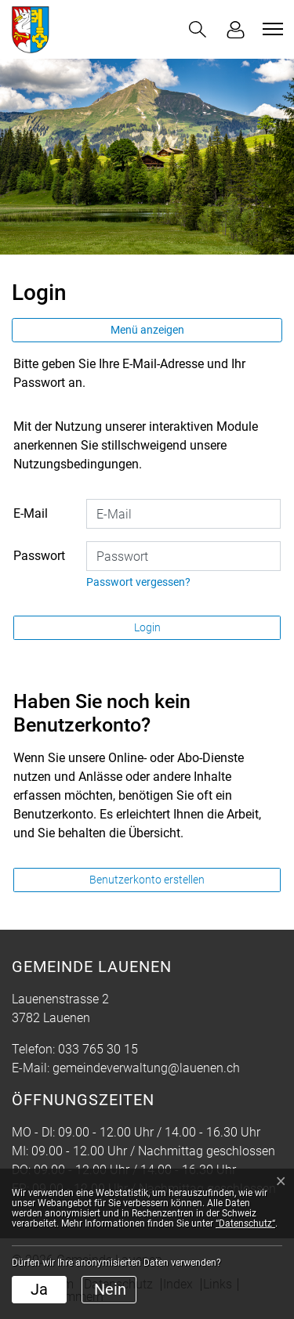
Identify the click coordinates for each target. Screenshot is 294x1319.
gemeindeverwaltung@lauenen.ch (146, 1068)
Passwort (39, 555)
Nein (110, 1289)
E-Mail (30, 513)
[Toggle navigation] (270, 29)
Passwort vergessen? (138, 582)
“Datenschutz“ (245, 1223)
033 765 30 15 (98, 1049)
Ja (39, 1289)
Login (147, 627)
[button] (197, 29)
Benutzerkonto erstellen (147, 879)
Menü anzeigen (147, 329)
